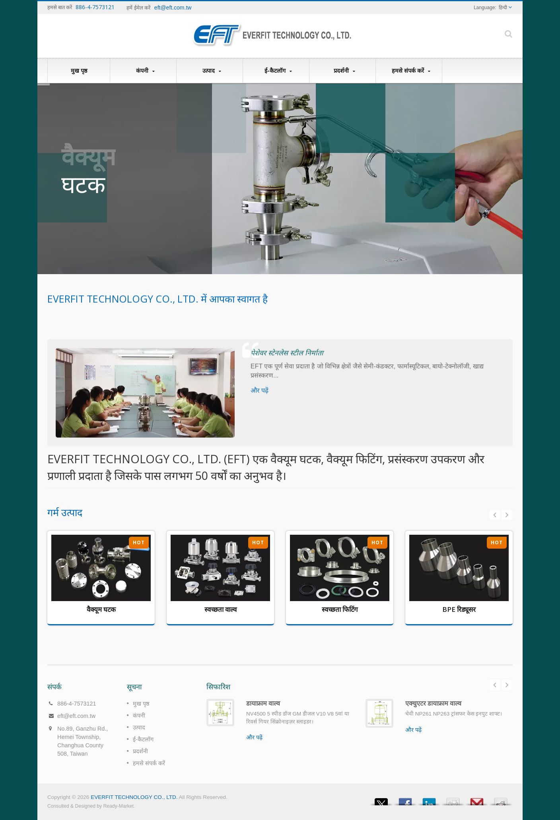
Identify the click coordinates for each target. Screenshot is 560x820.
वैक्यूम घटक (101, 609)
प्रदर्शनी (344, 70)
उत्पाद (212, 70)
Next (507, 515)
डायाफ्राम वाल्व (263, 703)
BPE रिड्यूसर (459, 609)
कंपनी (145, 70)
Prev (495, 515)
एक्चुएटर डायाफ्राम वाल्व (433, 703)
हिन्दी (503, 7)
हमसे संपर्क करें (411, 70)
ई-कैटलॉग (278, 70)
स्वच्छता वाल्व (220, 609)
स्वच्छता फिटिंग (340, 609)
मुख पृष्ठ (79, 70)
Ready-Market (118, 806)
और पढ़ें (254, 737)
